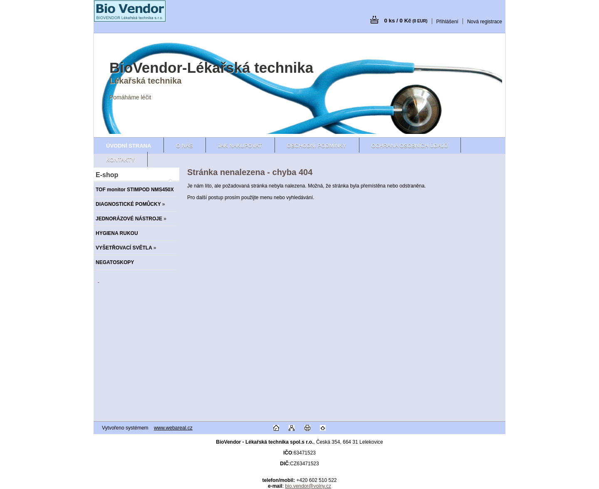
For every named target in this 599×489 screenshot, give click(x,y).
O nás (184, 146)
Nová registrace (484, 22)
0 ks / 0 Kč (405, 20)
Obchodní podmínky (317, 146)
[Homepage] (128, 146)
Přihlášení (447, 22)
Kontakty (120, 160)
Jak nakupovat (240, 146)
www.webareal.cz (173, 428)
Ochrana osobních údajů (409, 146)
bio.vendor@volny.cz (308, 486)
